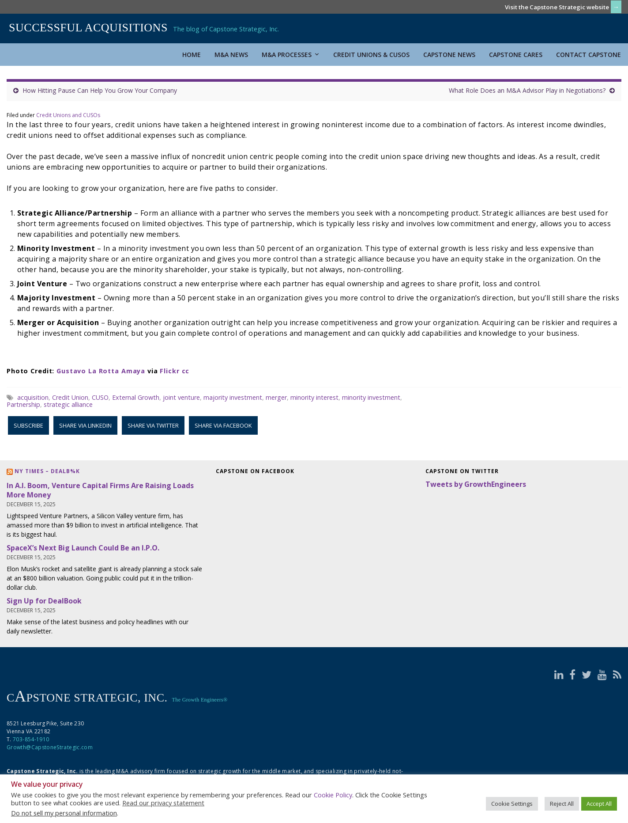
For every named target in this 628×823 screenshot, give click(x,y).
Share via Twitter (153, 425)
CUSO (100, 397)
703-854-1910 (31, 739)
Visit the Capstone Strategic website (557, 7)
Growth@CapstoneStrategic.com (50, 747)
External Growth (135, 397)
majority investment (232, 397)
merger (276, 397)
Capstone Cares (515, 54)
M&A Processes (291, 54)
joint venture (181, 397)
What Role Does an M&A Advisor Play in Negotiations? (527, 90)
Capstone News (449, 54)
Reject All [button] (562, 804)
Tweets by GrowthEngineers (475, 484)
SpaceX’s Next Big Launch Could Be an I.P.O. (83, 548)
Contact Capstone (588, 54)
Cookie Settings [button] (512, 804)
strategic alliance (68, 404)
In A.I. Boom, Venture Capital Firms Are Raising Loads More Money (100, 490)
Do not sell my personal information (64, 812)
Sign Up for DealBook (44, 601)
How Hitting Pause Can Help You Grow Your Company (100, 90)
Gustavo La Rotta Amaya (100, 371)
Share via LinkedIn (85, 425)
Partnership (23, 404)
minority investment (371, 397)
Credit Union (70, 397)
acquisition (33, 397)
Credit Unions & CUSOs (371, 54)
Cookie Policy (333, 794)
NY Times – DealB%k (47, 471)
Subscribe (28, 425)
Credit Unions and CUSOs (68, 115)
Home (191, 54)
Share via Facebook (223, 425)
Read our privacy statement (163, 802)
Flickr (169, 371)
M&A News (231, 54)
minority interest (314, 397)
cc (186, 371)
